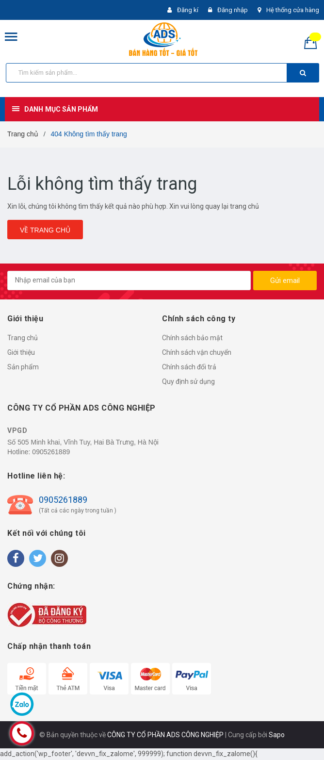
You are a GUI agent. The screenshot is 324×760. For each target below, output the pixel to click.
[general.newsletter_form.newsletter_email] (129, 280)
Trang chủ (22, 338)
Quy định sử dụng (188, 381)
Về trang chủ (45, 230)
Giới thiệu (21, 352)
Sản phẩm (23, 367)
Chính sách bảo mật (192, 338)
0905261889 (51, 452)
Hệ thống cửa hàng (292, 10)
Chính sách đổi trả (189, 367)
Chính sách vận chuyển (196, 352)
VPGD (17, 430)
